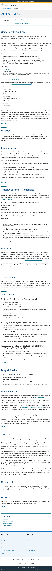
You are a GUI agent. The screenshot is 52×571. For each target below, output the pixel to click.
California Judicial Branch (7, 550)
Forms (28, 541)
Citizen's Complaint (18, 20)
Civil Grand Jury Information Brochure (21, 84)
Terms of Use (20, 569)
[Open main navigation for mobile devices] (49, 4)
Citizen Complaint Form (7, 199)
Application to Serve (11, 77)
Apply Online (6, 69)
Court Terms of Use (6, 541)
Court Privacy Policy (6, 537)
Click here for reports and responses (33, 260)
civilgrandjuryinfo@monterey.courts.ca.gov (33, 407)
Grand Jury (6, 519)
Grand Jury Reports (8, 525)
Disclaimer (3, 544)
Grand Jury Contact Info (33, 20)
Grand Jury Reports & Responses (22, 23)
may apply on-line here (39, 397)
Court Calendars (31, 537)
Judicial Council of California (26, 1)
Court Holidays (31, 550)
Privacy (2, 569)
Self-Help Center (5, 553)
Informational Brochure (11, 79)
